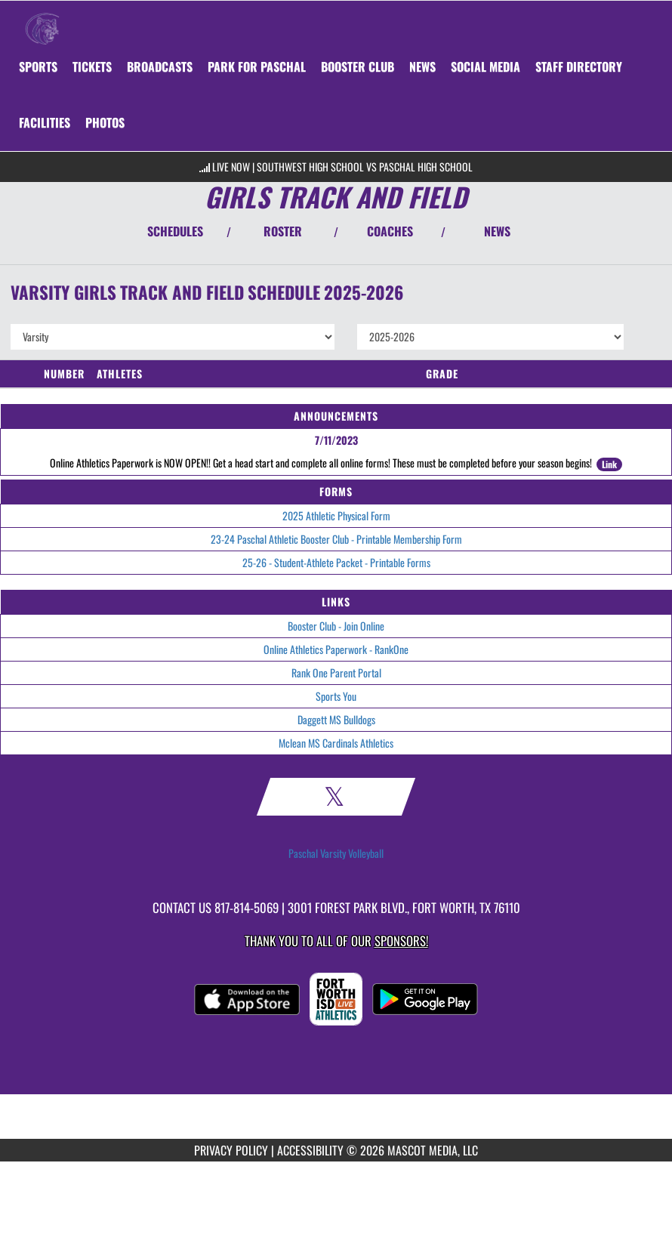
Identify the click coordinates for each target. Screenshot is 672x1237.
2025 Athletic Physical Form (336, 515)
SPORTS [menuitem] (38, 66)
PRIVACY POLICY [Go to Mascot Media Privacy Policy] (231, 1150)
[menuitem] (92, 66)
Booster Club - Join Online (336, 626)
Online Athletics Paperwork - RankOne (336, 649)
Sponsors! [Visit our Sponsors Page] (401, 940)
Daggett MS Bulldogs (336, 719)
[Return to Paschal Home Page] (42, 20)
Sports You (336, 696)
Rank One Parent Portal (336, 672)
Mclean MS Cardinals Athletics (336, 743)
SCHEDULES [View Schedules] (175, 231)
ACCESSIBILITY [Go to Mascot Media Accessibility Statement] (310, 1150)
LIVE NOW (231, 166)
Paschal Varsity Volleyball (336, 853)
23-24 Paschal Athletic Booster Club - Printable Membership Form (336, 539)
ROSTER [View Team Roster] (283, 231)
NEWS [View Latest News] (497, 231)
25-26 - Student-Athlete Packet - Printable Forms (336, 562)
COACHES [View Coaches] (390, 231)
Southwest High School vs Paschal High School (365, 166)
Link (609, 464)
